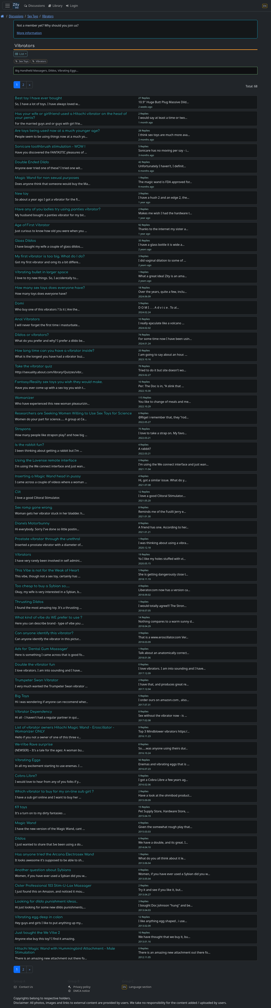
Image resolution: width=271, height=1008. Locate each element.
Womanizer (24, 398)
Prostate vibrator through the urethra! (47, 539)
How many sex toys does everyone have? (50, 288)
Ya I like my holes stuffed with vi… (162, 559)
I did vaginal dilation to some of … (162, 260)
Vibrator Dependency (33, 711)
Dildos (20, 838)
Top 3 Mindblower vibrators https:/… (164, 731)
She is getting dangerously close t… (163, 574)
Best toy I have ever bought (38, 98)
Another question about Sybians (43, 870)
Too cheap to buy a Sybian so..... (42, 586)
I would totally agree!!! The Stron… (162, 606)
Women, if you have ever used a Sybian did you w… (174, 874)
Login (71, 6)
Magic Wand (25, 823)
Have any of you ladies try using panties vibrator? (57, 209)
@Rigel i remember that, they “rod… (163, 417)
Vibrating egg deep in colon (39, 917)
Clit (18, 492)
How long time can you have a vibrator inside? (54, 351)
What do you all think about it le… (162, 858)
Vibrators (47, 16)
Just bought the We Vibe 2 (37, 933)
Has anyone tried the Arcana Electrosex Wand (54, 854)
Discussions (34, 6)
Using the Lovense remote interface (46, 460)
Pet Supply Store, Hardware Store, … (163, 811)
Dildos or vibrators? (32, 335)
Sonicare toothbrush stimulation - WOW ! (50, 146)
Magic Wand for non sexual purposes (47, 178)
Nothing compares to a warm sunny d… (166, 621)
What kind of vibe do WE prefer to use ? (48, 617)
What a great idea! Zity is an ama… (162, 276)
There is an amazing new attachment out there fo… (174, 952)
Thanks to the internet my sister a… (163, 229)
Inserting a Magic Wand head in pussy (48, 476)
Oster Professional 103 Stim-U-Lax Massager (53, 885)
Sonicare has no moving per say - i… (163, 150)
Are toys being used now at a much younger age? (57, 131)
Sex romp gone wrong (33, 507)
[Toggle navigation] (7, 5)
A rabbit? (144, 449)
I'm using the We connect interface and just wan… (173, 464)
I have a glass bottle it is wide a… (161, 245)
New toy (21, 193)
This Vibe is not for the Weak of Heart (47, 570)
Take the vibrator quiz (33, 366)
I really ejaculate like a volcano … (161, 323)
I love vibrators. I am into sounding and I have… (172, 668)
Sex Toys (32, 16)
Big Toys (22, 696)
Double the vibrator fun (35, 664)
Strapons (23, 429)
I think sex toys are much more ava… (164, 135)
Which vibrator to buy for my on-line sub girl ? (54, 791)
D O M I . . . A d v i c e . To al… (158, 307)
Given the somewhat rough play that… (165, 827)
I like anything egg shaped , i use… (162, 921)
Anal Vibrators (27, 319)
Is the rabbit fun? (29, 445)
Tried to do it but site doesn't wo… (162, 370)
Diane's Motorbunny (32, 523)
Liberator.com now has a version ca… (164, 590)
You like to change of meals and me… (164, 402)
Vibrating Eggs (27, 760)
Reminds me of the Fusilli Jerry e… (162, 512)
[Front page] (2, 16)
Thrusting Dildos (29, 602)
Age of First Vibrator (32, 225)
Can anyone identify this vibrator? (44, 633)
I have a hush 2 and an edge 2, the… (163, 197)
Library (55, 6)
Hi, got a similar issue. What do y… (162, 480)
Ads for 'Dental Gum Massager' (41, 649)
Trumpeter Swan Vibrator (36, 680)
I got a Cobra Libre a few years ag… (163, 780)
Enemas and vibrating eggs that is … (163, 764)
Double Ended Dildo (32, 162)
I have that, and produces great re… (163, 684)
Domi (19, 303)
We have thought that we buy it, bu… (164, 937)
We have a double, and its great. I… (163, 842)
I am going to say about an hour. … (162, 355)
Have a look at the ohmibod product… (165, 795)
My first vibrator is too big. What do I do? (50, 256)
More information (29, 33)
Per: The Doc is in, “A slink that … (161, 386)
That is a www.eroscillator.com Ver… (163, 637)
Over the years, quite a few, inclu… (162, 292)
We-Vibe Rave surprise (34, 744)
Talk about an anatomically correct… (163, 653)
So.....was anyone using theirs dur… (163, 748)
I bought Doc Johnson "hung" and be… (165, 905)
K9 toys (21, 807)
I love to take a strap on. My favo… (162, 433)
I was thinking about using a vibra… (163, 543)
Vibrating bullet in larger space (41, 272)
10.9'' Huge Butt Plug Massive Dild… (163, 102)
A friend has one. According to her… (163, 527)
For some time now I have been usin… (165, 339)
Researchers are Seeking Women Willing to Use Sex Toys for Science (73, 413)
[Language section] (265, 6)
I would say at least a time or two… (162, 118)
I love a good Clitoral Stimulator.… (162, 496)
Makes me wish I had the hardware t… (165, 213)
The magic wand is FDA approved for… (165, 182)
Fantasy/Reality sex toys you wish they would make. (59, 382)
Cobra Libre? (26, 776)
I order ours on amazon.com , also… (163, 700)
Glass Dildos (25, 241)
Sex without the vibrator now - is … (162, 715)
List (19, 54)
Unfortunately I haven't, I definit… (162, 166)
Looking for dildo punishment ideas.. (46, 901)
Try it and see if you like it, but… (160, 890)
